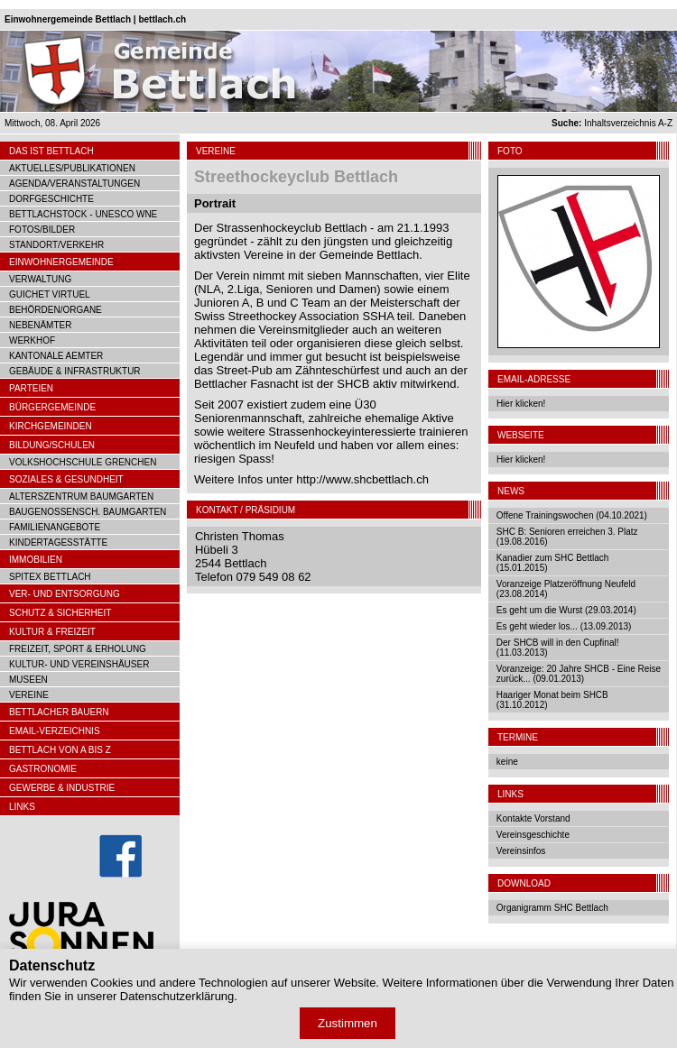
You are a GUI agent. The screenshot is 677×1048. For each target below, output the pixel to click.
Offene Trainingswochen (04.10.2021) (571, 515)
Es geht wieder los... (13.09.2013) (564, 626)
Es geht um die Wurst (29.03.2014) (566, 610)
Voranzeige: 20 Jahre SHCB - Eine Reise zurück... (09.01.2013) (578, 674)
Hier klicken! (520, 404)
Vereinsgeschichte (533, 835)
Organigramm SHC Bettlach (552, 908)
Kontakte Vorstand (533, 818)
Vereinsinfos (520, 851)
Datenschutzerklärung (177, 996)
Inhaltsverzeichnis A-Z (612, 123)
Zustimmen (347, 1023)
